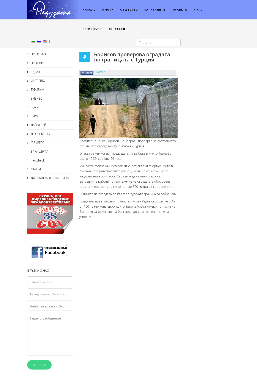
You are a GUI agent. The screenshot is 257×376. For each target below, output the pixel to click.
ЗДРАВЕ (36, 72)
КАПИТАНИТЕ (154, 9)
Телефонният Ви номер (47, 294)
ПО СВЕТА (179, 9)
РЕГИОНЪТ (91, 29)
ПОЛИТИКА (38, 54)
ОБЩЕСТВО (129, 9)
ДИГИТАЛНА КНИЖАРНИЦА (49, 178)
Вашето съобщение (45, 318)
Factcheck (37, 160)
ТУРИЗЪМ (37, 90)
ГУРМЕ (35, 116)
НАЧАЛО (89, 9)
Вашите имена (40, 282)
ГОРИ (34, 107)
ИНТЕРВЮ (37, 81)
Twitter (100, 72)
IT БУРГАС (37, 143)
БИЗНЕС (36, 98)
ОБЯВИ (35, 169)
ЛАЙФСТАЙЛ (39, 125)
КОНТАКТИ (117, 29)
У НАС (198, 9)
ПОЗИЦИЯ (37, 63)
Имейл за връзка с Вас (46, 306)
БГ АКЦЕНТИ (39, 151)
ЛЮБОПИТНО (40, 134)
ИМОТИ (108, 9)
